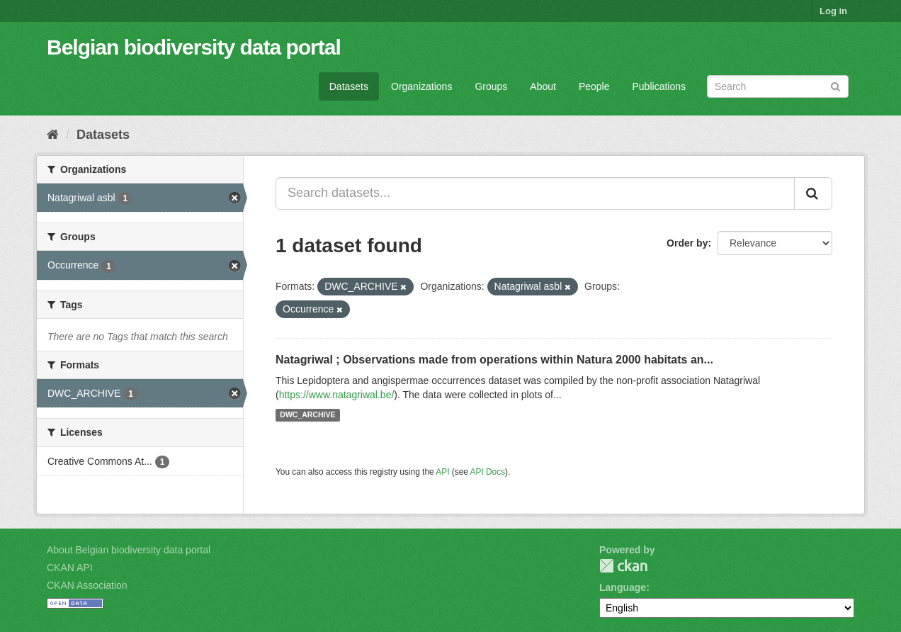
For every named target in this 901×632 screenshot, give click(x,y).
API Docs (488, 472)
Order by (687, 243)
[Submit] (835, 85)
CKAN (623, 565)
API (442, 472)
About (543, 86)
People (594, 86)
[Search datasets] (778, 86)
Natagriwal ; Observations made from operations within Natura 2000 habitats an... (494, 360)
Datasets (348, 86)
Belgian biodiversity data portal (194, 47)
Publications (659, 86)
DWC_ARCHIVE (307, 415)
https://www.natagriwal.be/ (337, 394)
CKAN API (70, 567)
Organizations (421, 86)
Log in (833, 11)
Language (622, 587)
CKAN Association (87, 585)
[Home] (53, 135)
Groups (491, 86)
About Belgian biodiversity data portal (128, 549)
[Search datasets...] (535, 193)
